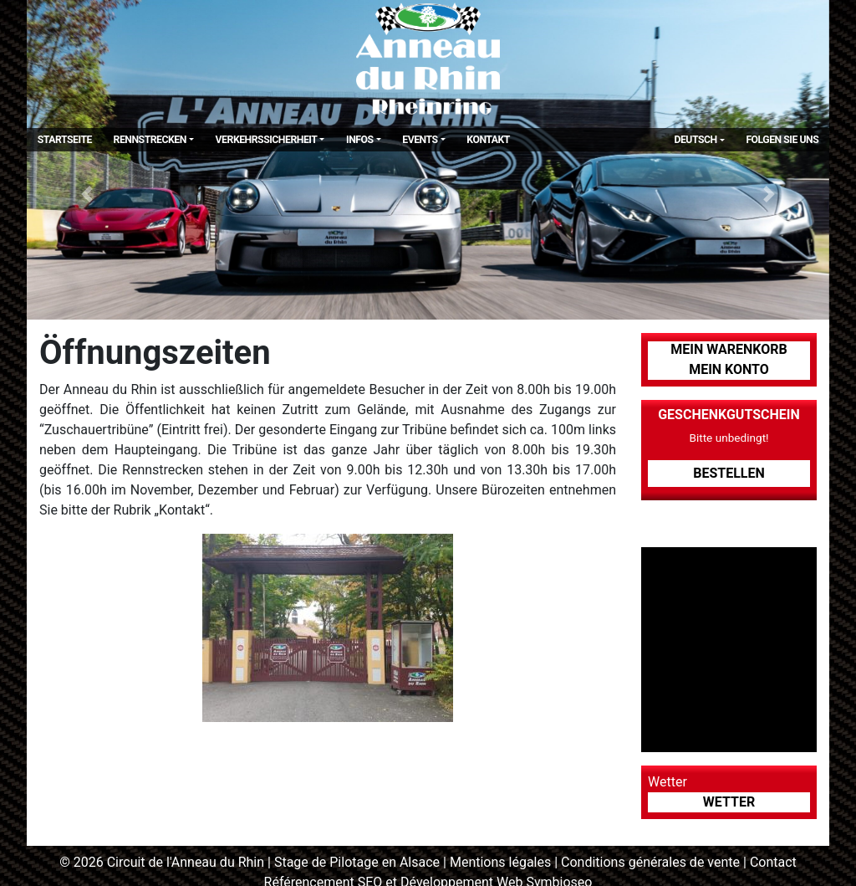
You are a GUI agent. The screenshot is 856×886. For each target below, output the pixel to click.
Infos (360, 140)
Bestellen (729, 473)
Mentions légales (500, 862)
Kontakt (488, 140)
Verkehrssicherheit (267, 140)
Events (419, 140)
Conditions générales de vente (650, 862)
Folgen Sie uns (782, 140)
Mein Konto (729, 369)
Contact (773, 862)
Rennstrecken (150, 140)
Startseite (65, 140)
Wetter (729, 802)
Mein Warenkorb (728, 349)
